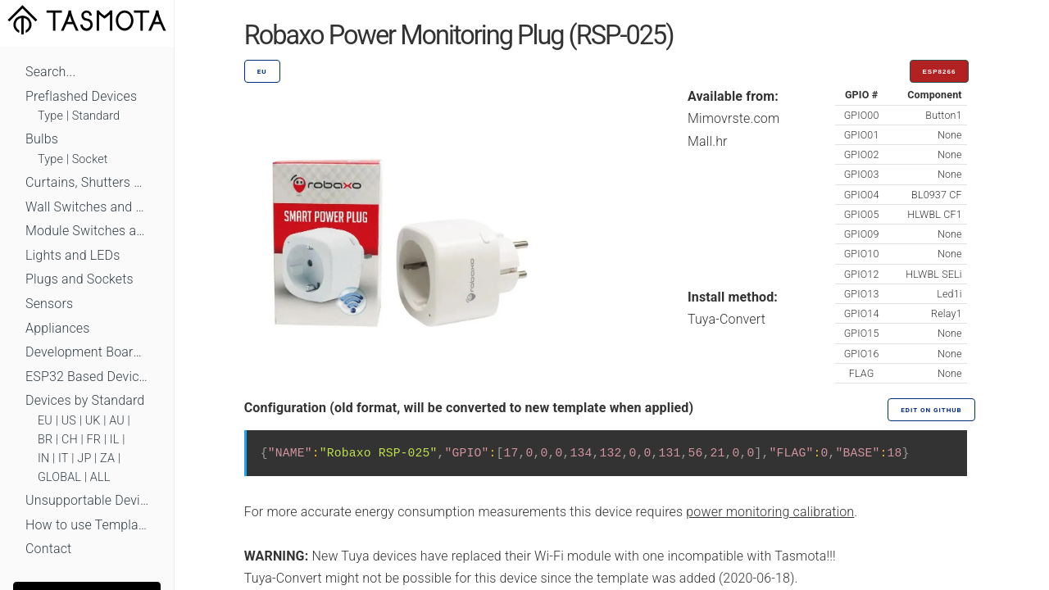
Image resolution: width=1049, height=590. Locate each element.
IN (43, 458)
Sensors (49, 303)
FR (94, 440)
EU (45, 421)
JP (84, 458)
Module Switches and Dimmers (86, 230)
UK (93, 421)
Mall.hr (708, 141)
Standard (96, 116)
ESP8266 (939, 71)
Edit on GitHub (931, 410)
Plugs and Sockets (79, 279)
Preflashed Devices (81, 96)
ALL (100, 477)
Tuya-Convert (726, 319)
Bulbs (41, 139)
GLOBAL (59, 477)
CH (69, 440)
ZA (107, 458)
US (68, 421)
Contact (48, 548)
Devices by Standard (84, 400)
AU (117, 421)
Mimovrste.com (733, 118)
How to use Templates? (86, 525)
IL (115, 440)
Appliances (57, 328)
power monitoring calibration (770, 512)
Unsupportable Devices (86, 500)
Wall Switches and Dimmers (86, 207)
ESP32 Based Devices (86, 376)
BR (45, 440)
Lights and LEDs (72, 255)
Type (50, 116)
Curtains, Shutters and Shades (86, 182)
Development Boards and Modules (86, 352)
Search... (50, 71)
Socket (90, 159)
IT (63, 458)
